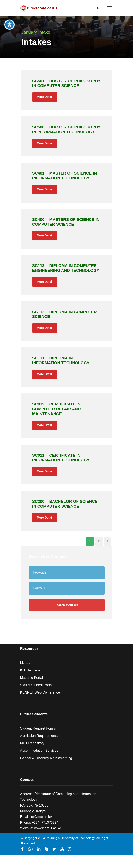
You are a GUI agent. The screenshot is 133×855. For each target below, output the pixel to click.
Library (25, 662)
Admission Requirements (39, 736)
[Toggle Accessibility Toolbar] (9, 16)
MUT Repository (32, 743)
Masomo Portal (31, 677)
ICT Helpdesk (30, 670)
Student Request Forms (38, 728)
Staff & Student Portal (36, 685)
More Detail (45, 97)
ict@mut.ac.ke (41, 817)
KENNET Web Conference (40, 692)
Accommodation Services (39, 750)
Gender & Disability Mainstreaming (46, 758)
